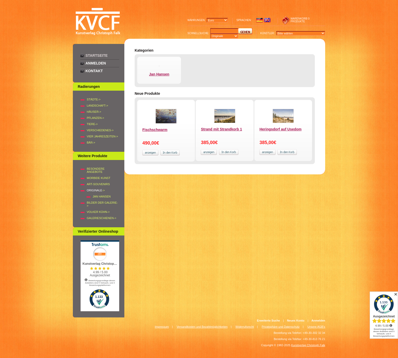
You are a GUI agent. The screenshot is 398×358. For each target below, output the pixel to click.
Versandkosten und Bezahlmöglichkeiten (202, 326)
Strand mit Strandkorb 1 (221, 129)
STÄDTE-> (93, 99)
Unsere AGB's (316, 326)
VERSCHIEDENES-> (100, 130)
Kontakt (94, 71)
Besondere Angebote (96, 170)
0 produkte (300, 20)
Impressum (162, 326)
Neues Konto (296, 320)
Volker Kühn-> (98, 211)
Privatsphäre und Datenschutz (281, 326)
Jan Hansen (102, 196)
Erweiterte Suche (268, 320)
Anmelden (95, 63)
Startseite (96, 55)
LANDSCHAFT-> (97, 105)
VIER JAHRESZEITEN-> (102, 136)
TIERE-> (92, 124)
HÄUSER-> (94, 111)
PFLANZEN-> (95, 117)
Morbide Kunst (98, 178)
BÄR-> (91, 142)
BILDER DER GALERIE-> (102, 204)
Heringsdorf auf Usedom (280, 129)
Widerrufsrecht (245, 326)
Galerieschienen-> (101, 218)
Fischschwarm (154, 130)
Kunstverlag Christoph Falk (308, 345)
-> (96, 190)
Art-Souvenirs (98, 184)
